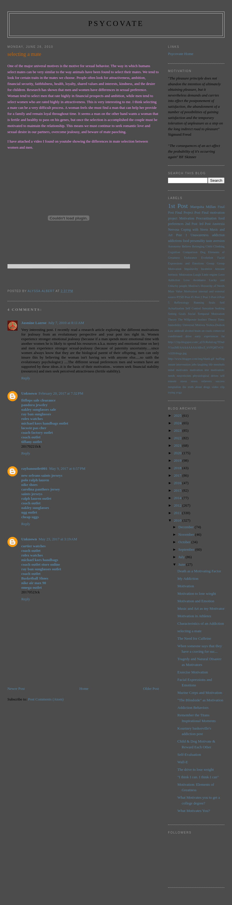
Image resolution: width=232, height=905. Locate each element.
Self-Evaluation (189, 754)
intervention (183, 364)
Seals (212, 302)
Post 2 (198, 297)
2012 (178, 505)
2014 (178, 498)
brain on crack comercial (210, 330)
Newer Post (16, 688)
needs (171, 375)
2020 (178, 453)
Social (191, 313)
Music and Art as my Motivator (201, 608)
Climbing (219, 246)
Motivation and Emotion (196, 601)
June (182, 564)
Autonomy (174, 246)
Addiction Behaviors (193, 707)
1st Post (178, 205)
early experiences (206, 336)
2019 (178, 460)
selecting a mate (190, 631)
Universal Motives (193, 325)
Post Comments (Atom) (46, 699)
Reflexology (181, 302)
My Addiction (188, 578)
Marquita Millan (203, 207)
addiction (218, 235)
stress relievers (201, 381)
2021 (178, 445)
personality (197, 241)
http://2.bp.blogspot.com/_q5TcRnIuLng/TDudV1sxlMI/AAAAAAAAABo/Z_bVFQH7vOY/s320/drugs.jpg (196, 347)
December (186, 527)
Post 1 (181, 235)
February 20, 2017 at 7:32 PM (61, 393)
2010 (178, 520)
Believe (186, 246)
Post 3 (206, 297)
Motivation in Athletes (194, 616)
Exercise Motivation (193, 672)
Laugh (197, 274)
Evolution (207, 257)
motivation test (199, 370)
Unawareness (199, 235)
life (211, 364)
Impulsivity (191, 268)
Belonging (198, 246)
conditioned (175, 336)
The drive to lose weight (196, 769)
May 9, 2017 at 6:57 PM (67, 468)
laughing (202, 364)
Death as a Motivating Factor (199, 571)
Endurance (190, 257)
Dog (202, 252)
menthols (219, 364)
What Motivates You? (194, 811)
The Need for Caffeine (194, 638)
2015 (178, 490)
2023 (178, 430)
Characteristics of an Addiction (201, 623)
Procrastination (206, 218)
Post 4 (215, 297)
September (186, 549)
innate (171, 364)
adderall (179, 330)
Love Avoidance (195, 280)
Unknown (29, 393)
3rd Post (205, 224)
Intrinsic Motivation (180, 274)
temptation (174, 387)
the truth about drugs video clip (203, 387)
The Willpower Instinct (192, 319)
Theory (212, 319)
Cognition (174, 252)
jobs (194, 364)
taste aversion (215, 241)
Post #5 (189, 297)
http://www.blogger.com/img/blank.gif (191, 358)
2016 (178, 483)
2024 (178, 423)
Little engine (210, 274)
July (182, 557)
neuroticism (184, 375)
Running (199, 302)
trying (171, 392)
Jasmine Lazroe (34, 323)
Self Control (193, 308)
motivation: (218, 370)
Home (83, 688)
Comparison (190, 252)
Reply (25, 378)
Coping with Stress (194, 230)
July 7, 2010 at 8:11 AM (66, 323)
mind (171, 370)
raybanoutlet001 (34, 468)
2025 (178, 415)
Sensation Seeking (213, 308)
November (186, 534)
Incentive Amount (213, 268)
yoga (179, 392)
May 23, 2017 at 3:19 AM (58, 539)
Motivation (186, 218)
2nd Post (191, 224)
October (184, 542)
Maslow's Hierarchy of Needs (206, 285)
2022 (178, 438)
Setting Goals (177, 313)
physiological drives (205, 375)
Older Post (151, 688)
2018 (178, 468)
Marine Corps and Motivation (200, 692)
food (186, 241)
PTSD (180, 297)
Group (210, 263)
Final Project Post (187, 213)
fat (223, 336)
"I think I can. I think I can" (198, 777)
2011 (178, 513)
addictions (175, 241)
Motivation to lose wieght (197, 593)
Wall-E (183, 762)
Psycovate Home (180, 54)
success (220, 381)
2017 (178, 475)
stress (183, 381)
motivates (182, 370)
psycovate (116, 23)
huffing (220, 358)
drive (188, 336)
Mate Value (175, 291)
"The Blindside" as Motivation (200, 700)
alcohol (189, 330)
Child (208, 246)
